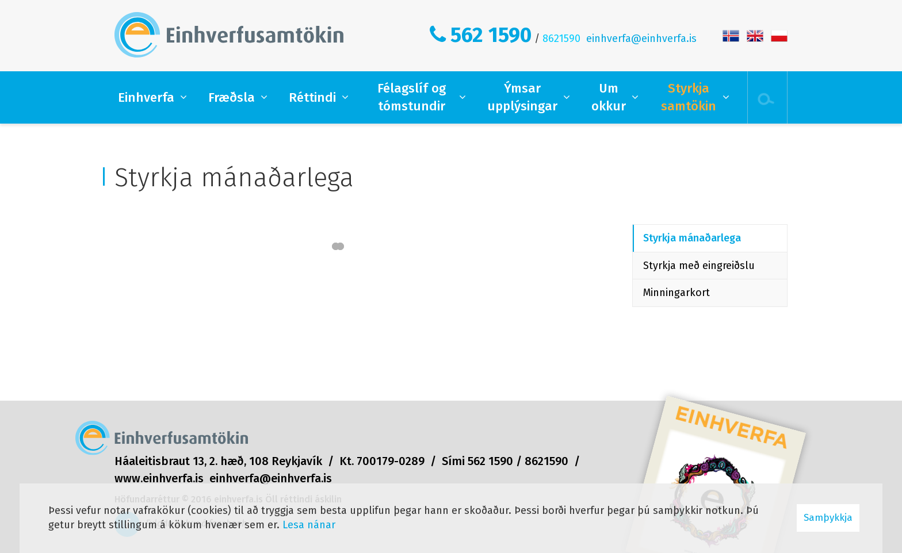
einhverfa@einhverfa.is (641, 38)
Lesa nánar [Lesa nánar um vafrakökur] (308, 525)
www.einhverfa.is (159, 478)
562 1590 (491, 35)
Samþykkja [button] (828, 518)
